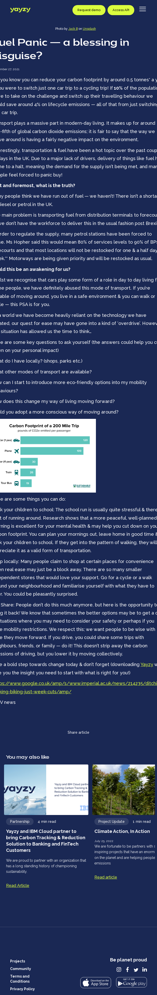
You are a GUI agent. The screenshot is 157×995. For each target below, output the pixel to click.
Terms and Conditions (20, 978)
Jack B (73, 29)
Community (20, 969)
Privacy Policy (22, 989)
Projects (17, 961)
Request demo (88, 10)
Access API (121, 10)
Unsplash (89, 29)
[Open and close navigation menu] (142, 7)
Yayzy (147, 664)
